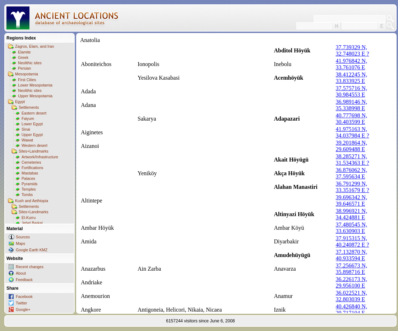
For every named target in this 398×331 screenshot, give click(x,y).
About (21, 273)
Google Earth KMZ (31, 250)
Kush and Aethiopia (31, 201)
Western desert (34, 145)
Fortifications (32, 168)
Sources (23, 237)
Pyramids (29, 184)
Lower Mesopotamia (35, 85)
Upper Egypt (32, 134)
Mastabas (30, 173)
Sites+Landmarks (33, 151)
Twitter (21, 303)
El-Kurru (29, 217)
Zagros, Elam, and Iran (34, 46)
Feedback (24, 280)
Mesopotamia (26, 74)
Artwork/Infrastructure (40, 157)
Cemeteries (31, 162)
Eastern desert (34, 113)
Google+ (23, 309)
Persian (24, 68)
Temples (29, 189)
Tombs (27, 194)
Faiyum (28, 118)
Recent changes (29, 267)
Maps (20, 243)
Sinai (26, 129)
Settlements (29, 107)
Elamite (24, 52)
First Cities (27, 80)
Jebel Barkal (32, 223)
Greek (23, 57)
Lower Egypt (32, 124)
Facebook (24, 296)
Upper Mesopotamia (35, 96)
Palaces (28, 178)
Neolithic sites (30, 63)
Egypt (20, 101)
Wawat (27, 140)
